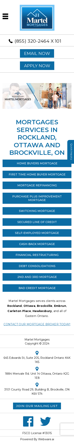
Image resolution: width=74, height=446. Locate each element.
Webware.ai (46, 439)
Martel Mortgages (37, 339)
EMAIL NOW (37, 53)
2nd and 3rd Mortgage (37, 277)
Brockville (44, 306)
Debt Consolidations (37, 266)
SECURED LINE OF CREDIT (37, 222)
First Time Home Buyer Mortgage (37, 174)
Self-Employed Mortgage (37, 233)
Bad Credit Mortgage (37, 288)
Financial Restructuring (37, 255)
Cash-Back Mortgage (37, 244)
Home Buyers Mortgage (37, 163)
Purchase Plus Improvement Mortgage (37, 198)
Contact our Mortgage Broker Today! (37, 324)
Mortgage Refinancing (37, 185)
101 (58, 41)
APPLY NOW (37, 65)
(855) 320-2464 (32, 41)
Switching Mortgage (37, 211)
